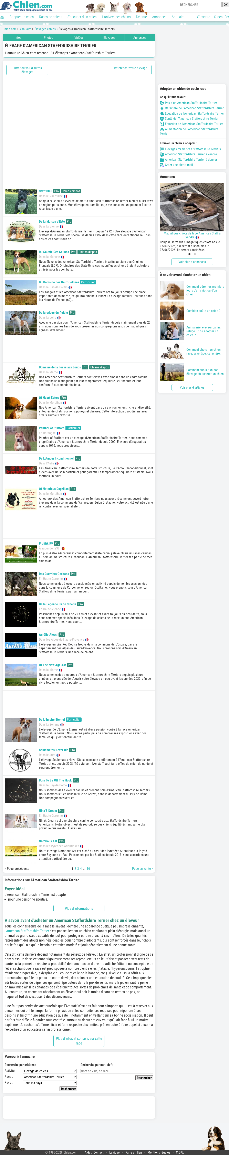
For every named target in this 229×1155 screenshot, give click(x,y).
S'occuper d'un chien (82, 17)
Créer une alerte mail (176, 165)
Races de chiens (50, 17)
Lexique (114, 1152)
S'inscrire (203, 17)
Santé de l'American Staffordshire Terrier (189, 118)
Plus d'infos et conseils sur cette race (79, 1040)
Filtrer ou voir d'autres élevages (27, 70)
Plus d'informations (79, 908)
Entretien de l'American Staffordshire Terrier (191, 124)
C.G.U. (180, 1152)
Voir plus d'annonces (192, 262)
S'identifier (221, 17)
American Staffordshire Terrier (28, 931)
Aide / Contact (94, 1152)
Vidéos (78, 38)
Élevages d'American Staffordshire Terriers (190, 149)
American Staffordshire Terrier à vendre (188, 154)
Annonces (159, 17)
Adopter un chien (22, 17)
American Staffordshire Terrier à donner (188, 159)
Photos (48, 38)
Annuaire (178, 17)
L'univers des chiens (116, 17)
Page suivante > (142, 869)
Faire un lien (133, 1152)
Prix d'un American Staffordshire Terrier (188, 103)
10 (88, 869)
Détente (141, 17)
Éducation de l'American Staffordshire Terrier (192, 113)
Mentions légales (159, 1152)
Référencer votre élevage (130, 68)
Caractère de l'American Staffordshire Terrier (192, 108)
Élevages (109, 38)
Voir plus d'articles (192, 387)
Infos (18, 38)
